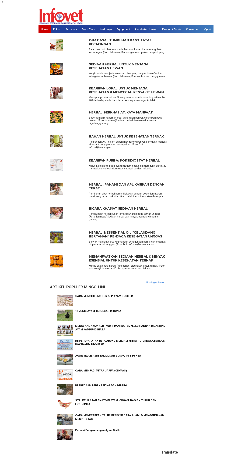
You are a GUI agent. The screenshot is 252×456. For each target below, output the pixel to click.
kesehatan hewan (146, 29)
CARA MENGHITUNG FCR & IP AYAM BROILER (104, 296)
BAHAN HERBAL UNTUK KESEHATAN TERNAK (126, 136)
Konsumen (192, 29)
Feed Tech (88, 29)
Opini (207, 29)
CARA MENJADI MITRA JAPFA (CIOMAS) (101, 370)
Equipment (123, 29)
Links (44, 37)
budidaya (106, 29)
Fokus (57, 29)
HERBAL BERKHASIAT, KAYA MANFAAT (121, 112)
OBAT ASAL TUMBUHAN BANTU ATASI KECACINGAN (120, 42)
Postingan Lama (155, 282)
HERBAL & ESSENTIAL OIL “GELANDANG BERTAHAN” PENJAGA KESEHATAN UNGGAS (125, 234)
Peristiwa (71, 29)
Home (44, 29)
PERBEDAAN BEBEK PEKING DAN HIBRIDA (101, 385)
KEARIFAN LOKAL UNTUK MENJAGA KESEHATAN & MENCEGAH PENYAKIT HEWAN (126, 90)
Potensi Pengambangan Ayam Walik (97, 430)
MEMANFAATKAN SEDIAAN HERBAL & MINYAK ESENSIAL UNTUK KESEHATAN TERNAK (127, 258)
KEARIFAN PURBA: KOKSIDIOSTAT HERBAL (124, 160)
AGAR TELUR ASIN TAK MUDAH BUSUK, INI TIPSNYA (108, 355)
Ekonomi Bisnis (171, 29)
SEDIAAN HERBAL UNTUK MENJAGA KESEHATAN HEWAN (118, 66)
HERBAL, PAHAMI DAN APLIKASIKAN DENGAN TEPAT (126, 186)
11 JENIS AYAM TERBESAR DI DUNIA (98, 311)
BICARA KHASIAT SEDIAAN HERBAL (118, 208)
